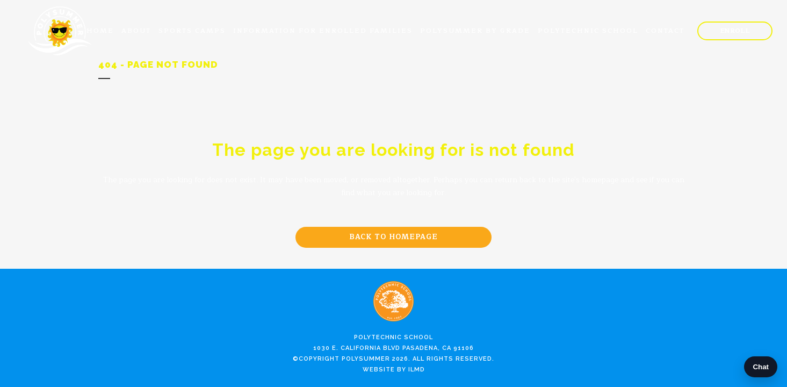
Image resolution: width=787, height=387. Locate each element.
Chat (761, 367)
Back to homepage (393, 237)
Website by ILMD (394, 369)
